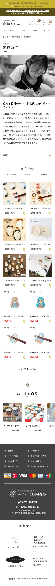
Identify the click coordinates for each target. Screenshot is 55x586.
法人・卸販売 (36, 461)
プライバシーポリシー (39, 456)
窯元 (35, 30)
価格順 (27, 174)
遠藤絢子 (27, 37)
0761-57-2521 (27, 6)
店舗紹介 (11, 451)
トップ (5, 37)
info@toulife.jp (30, 507)
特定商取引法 (12, 461)
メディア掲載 (12, 456)
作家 (23, 30)
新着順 (44, 174)
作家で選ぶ (16, 37)
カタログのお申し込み (39, 466)
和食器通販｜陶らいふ (28, 579)
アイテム (12, 30)
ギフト (46, 30)
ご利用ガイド (36, 451)
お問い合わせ (12, 466)
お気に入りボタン (24, 213)
